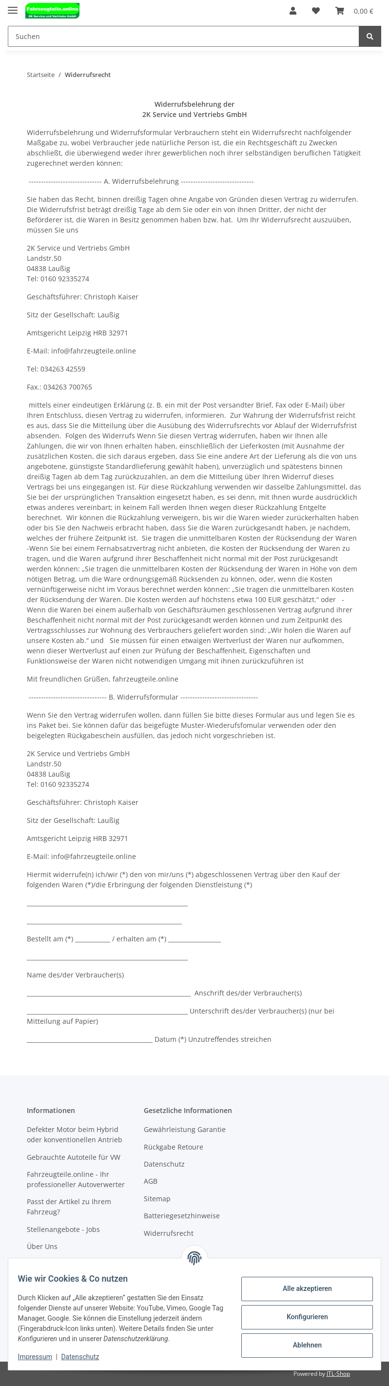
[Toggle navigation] (13, 6)
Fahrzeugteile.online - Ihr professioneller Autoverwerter (76, 1179)
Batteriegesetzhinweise (182, 1215)
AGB (150, 1181)
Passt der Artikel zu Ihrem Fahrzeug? (69, 1206)
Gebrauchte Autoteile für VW (73, 1157)
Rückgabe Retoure (173, 1147)
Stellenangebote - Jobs (63, 1229)
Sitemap (157, 1198)
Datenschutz (164, 1164)
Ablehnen (301, 1345)
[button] (293, 10)
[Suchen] (183, 36)
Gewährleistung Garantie (185, 1129)
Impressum (41, 1357)
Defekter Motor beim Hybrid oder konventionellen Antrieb (74, 1134)
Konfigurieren (301, 1317)
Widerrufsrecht (169, 1233)
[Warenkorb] (354, 10)
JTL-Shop (338, 1373)
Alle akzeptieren (301, 1288)
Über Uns (42, 1246)
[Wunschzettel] (316, 10)
